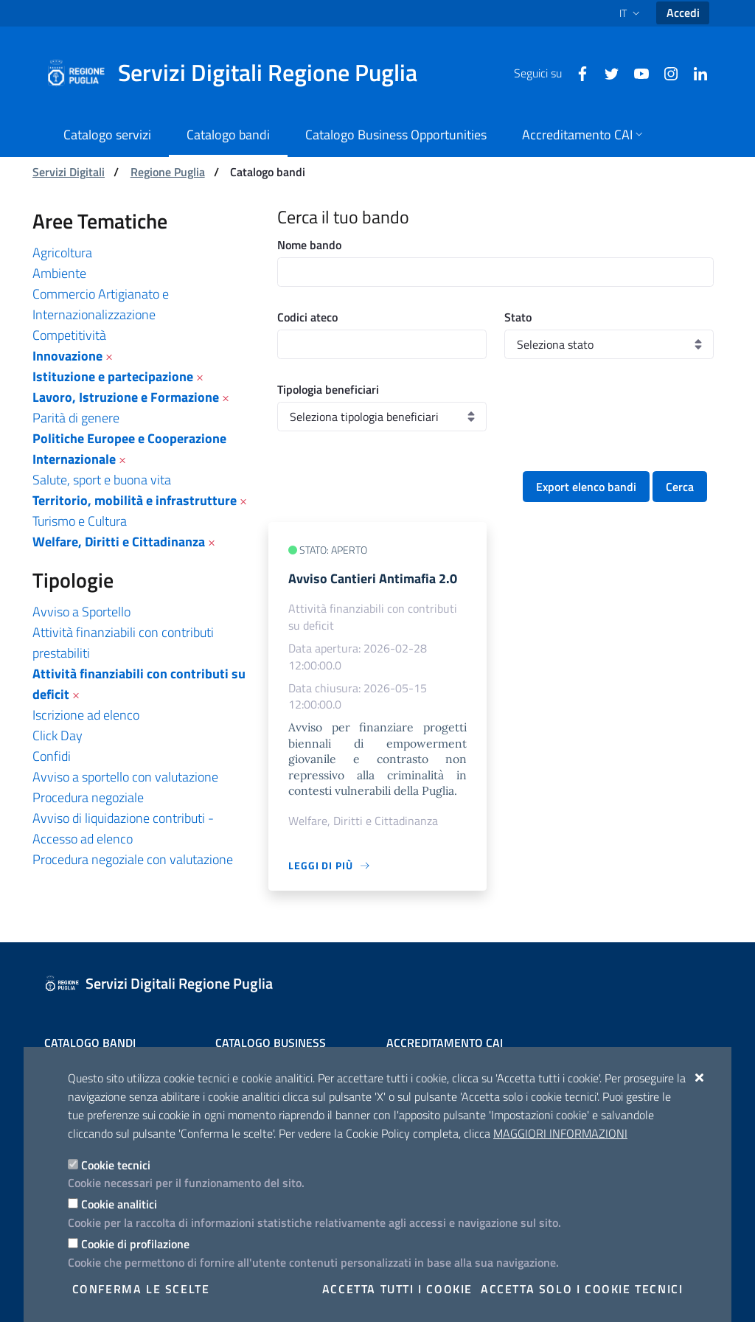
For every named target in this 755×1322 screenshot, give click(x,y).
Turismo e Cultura (79, 521)
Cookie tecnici (115, 1165)
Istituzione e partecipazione (112, 376)
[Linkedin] (694, 72)
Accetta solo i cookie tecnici (582, 1288)
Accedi (683, 12)
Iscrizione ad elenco (85, 715)
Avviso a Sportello (81, 612)
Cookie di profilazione (135, 1244)
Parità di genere (75, 418)
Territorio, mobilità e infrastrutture (134, 500)
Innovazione (67, 356)
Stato (518, 317)
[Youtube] (635, 72)
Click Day (57, 735)
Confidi (51, 756)
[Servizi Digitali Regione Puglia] (240, 73)
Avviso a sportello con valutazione (125, 777)
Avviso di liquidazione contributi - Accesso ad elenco (123, 828)
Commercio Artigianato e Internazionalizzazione (100, 304)
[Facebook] (576, 72)
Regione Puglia (168, 172)
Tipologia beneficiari (328, 389)
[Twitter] (606, 72)
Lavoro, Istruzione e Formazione (125, 397)
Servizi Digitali (68, 172)
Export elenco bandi (586, 486)
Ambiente (59, 273)
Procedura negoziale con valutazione (132, 859)
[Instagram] (665, 72)
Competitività (69, 335)
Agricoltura (62, 252)
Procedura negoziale (88, 797)
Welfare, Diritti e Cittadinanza (118, 542)
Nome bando (309, 245)
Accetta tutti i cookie (397, 1288)
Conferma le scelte (141, 1288)
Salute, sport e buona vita (101, 480)
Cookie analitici (119, 1204)
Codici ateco (307, 317)
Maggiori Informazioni (560, 1133)
